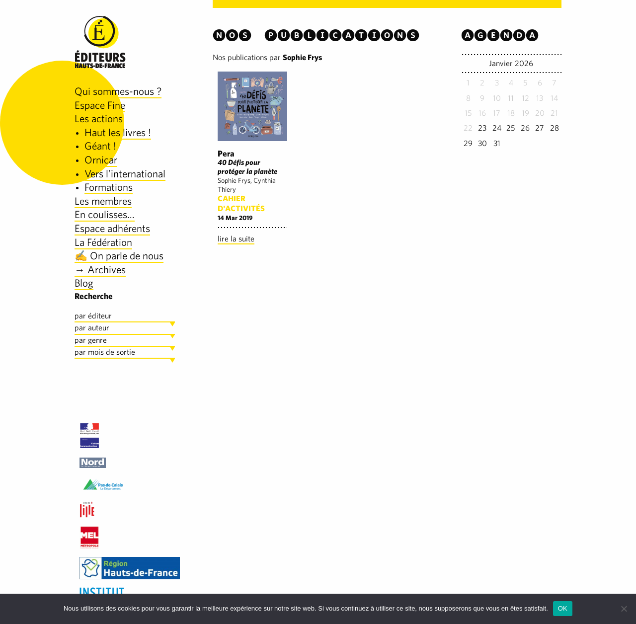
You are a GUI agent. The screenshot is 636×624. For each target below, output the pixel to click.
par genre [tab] (91, 340)
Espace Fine (100, 105)
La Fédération (103, 242)
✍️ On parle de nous (119, 255)
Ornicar (100, 160)
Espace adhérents (112, 228)
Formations (108, 187)
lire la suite (236, 238)
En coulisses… (105, 214)
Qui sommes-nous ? (118, 91)
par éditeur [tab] (93, 315)
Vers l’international (124, 173)
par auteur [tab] (92, 327)
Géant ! (100, 146)
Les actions (99, 118)
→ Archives (100, 269)
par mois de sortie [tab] (105, 352)
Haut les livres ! (117, 132)
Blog (84, 283)
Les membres (103, 201)
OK (562, 608)
